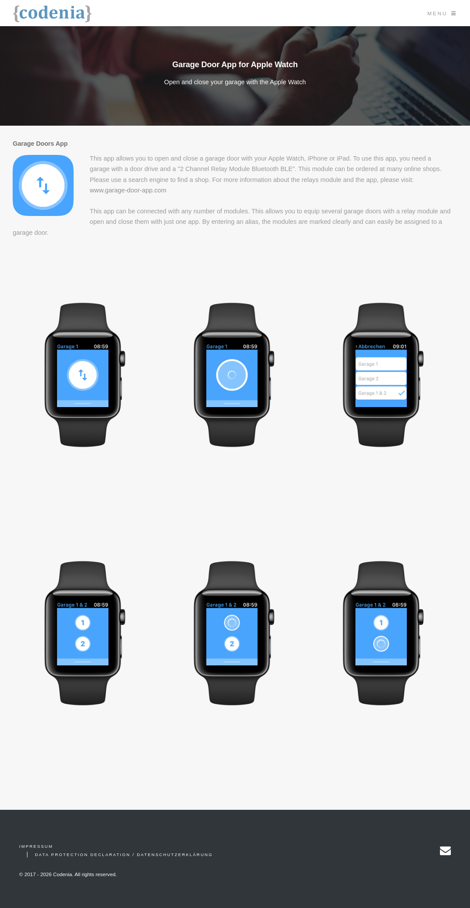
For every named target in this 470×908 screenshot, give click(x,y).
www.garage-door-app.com (128, 190)
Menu (437, 13)
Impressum (36, 846)
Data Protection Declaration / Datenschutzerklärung (124, 855)
